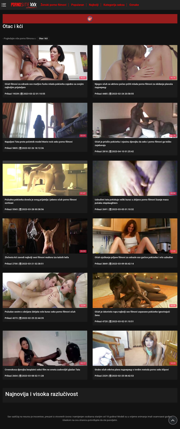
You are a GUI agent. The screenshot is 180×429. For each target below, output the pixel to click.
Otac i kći (43, 38)
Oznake (134, 5)
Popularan (78, 5)
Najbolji (94, 5)
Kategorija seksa (114, 5)
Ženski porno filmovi (54, 5)
